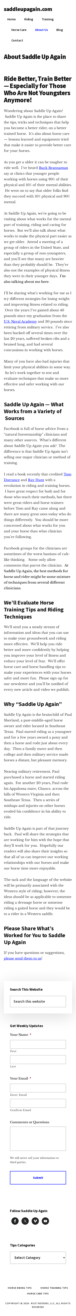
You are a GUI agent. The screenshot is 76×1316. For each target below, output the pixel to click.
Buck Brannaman (53, 168)
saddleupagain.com (28, 9)
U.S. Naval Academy (20, 321)
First (13, 1051)
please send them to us (22, 958)
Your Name (20, 1035)
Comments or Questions (29, 1122)
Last (13, 1066)
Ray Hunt (36, 480)
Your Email (20, 1078)
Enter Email (18, 1094)
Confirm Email (20, 1110)
